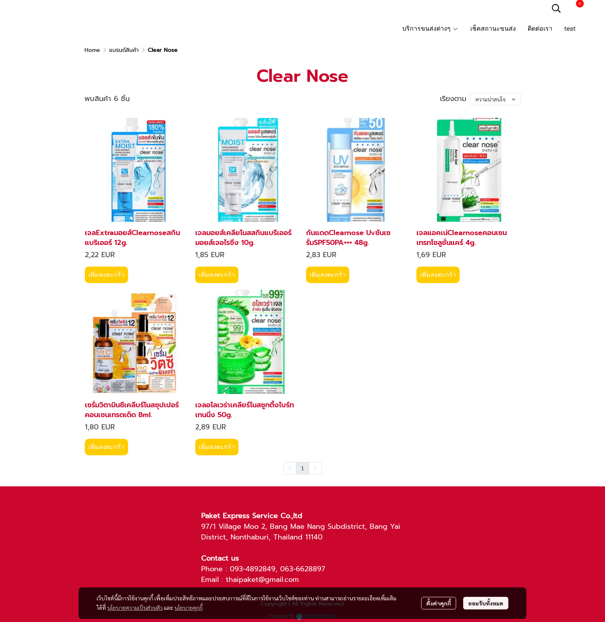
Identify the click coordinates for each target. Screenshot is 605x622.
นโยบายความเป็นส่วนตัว (135, 607)
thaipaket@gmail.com (262, 579)
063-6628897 (302, 568)
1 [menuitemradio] (302, 467)
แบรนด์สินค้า (124, 50)
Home (92, 50)
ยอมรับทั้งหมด (485, 603)
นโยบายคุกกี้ (188, 607)
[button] (556, 8)
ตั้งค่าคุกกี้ (438, 603)
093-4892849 (252, 568)
